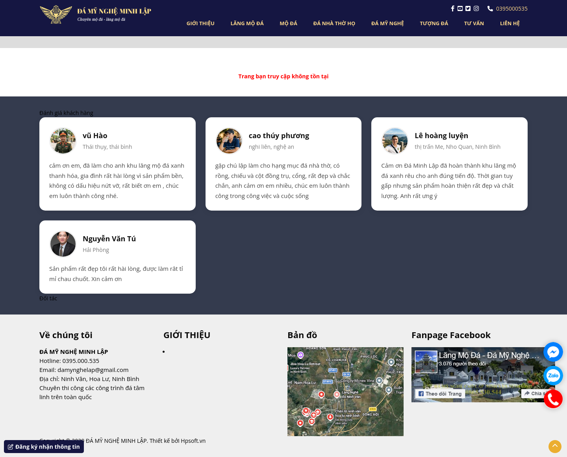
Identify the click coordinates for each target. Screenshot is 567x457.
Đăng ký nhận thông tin (44, 446)
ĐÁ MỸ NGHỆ (387, 23)
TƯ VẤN (474, 23)
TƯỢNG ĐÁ (434, 23)
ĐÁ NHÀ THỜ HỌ (334, 23)
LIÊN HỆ (510, 23)
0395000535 (507, 8)
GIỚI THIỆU (201, 23)
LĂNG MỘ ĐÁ (246, 23)
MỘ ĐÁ (288, 23)
